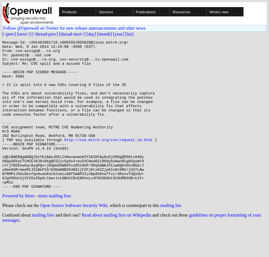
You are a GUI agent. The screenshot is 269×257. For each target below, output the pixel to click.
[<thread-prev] (44, 34)
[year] (118, 34)
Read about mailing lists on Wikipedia (116, 244)
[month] (104, 34)
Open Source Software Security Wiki (73, 235)
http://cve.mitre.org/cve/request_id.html (108, 160)
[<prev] (9, 34)
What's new (218, 12)
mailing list (170, 235)
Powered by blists (18, 225)
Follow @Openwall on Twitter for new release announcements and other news (74, 28)
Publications (146, 12)
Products (69, 12)
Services (106, 12)
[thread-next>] (72, 34)
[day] (91, 34)
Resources (181, 12)
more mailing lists (54, 225)
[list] (129, 34)
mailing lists (43, 244)
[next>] (23, 34)
